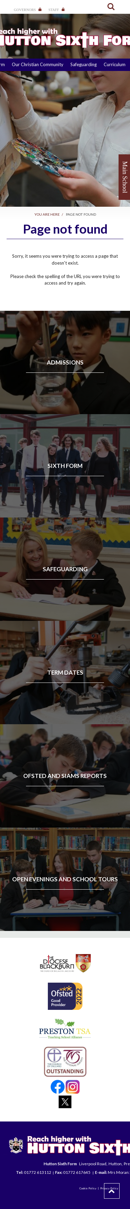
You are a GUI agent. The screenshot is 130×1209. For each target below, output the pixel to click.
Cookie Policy (87, 1188)
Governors (28, 10)
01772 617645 (77, 1172)
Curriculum (114, 64)
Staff (57, 10)
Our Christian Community (37, 64)
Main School (124, 177)
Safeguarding (83, 64)
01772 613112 (37, 1172)
